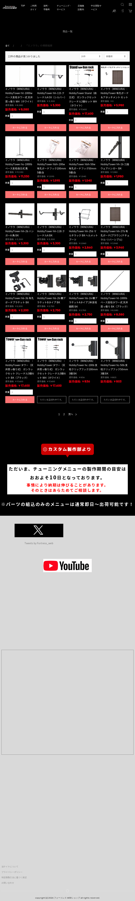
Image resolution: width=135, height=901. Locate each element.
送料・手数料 (46, 8)
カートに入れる (19, 127)
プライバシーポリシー (11, 872)
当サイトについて (9, 866)
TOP (23, 6)
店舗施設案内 (81, 8)
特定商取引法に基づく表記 (14, 877)
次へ (72, 414)
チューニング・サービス (64, 8)
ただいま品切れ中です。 (51, 399)
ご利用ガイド (33, 8)
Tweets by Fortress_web (38, 543)
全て (7, 45)
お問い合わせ (7, 882)
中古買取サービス (96, 8)
